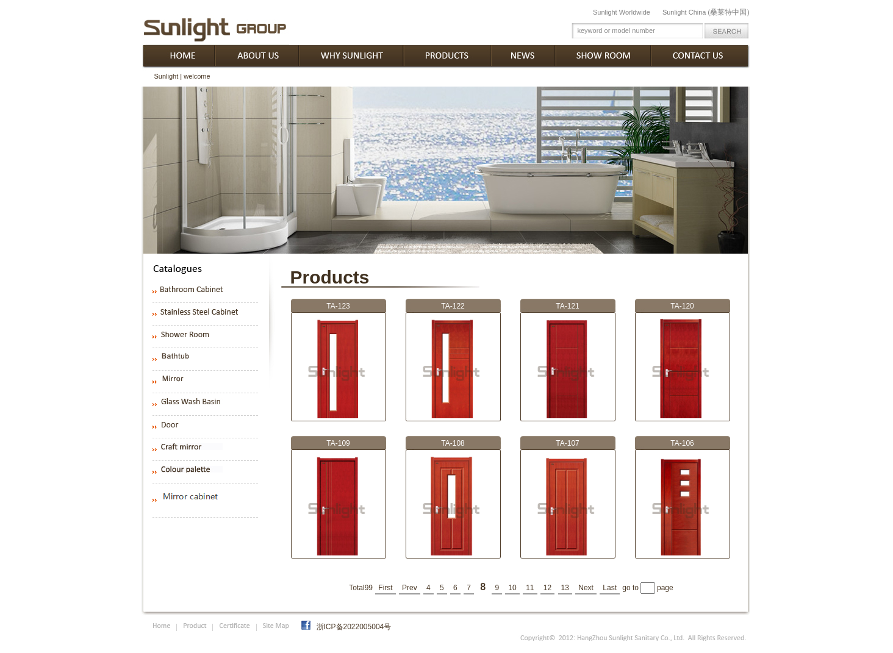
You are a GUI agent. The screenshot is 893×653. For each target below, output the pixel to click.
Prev (409, 587)
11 (530, 587)
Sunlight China (706, 12)
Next (586, 587)
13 (565, 587)
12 (547, 587)
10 (512, 587)
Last (610, 587)
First (385, 587)
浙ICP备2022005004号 (354, 627)
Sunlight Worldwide (621, 12)
